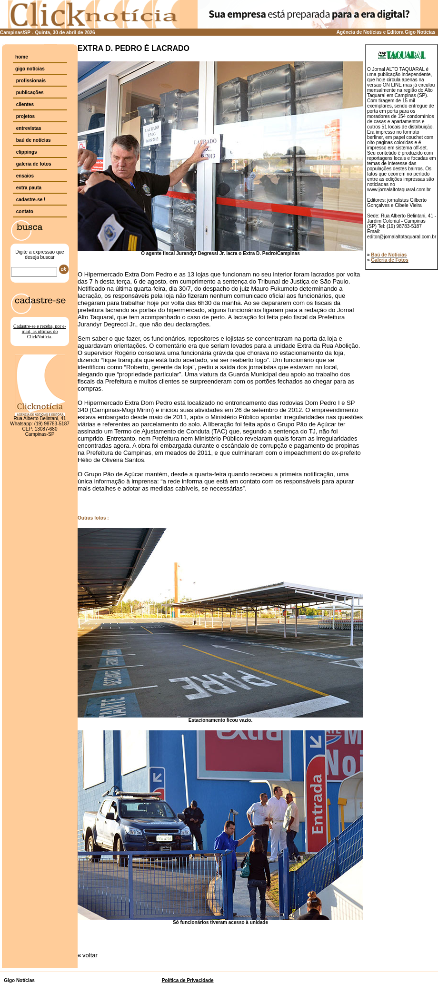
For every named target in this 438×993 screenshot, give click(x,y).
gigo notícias (30, 68)
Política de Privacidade (188, 980)
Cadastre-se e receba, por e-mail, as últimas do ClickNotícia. (39, 331)
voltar (90, 955)
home (21, 56)
